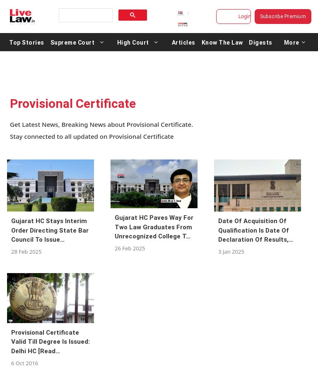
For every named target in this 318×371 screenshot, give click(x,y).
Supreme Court (73, 42)
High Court (133, 42)
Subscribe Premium (283, 16)
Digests (260, 42)
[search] (85, 15)
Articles (183, 42)
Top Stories (26, 42)
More (295, 42)
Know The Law (222, 42)
